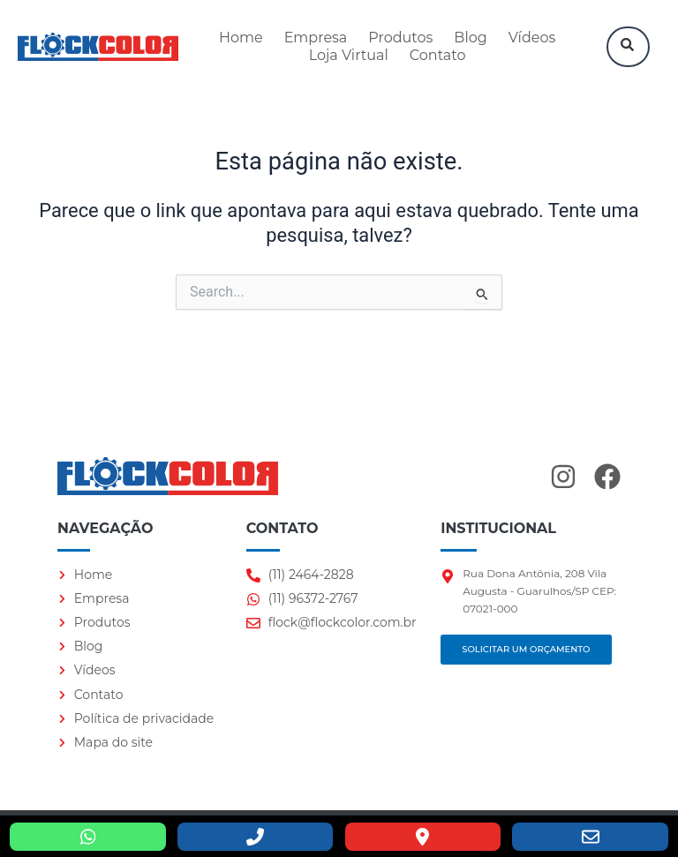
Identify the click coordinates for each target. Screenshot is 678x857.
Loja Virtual (348, 55)
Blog (470, 37)
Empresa (316, 37)
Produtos (400, 37)
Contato (438, 55)
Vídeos (532, 37)
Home (241, 37)
